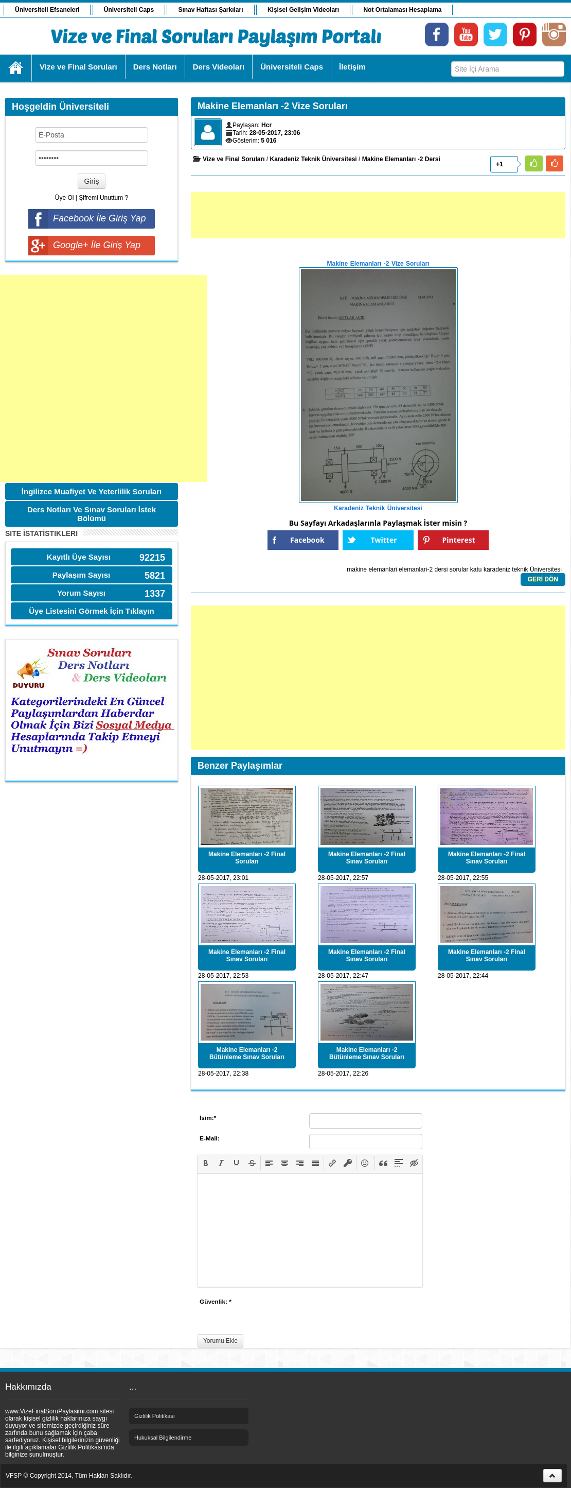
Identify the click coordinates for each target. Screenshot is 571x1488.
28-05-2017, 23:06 (274, 132)
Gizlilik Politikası (154, 1416)
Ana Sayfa (16, 68)
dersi (441, 569)
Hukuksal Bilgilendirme (162, 1437)
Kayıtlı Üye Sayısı (79, 556)
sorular (459, 569)
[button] (206, 1163)
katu (476, 569)
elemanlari (382, 569)
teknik (520, 569)
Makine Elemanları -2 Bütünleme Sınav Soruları (246, 1053)
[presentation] (205, 1163)
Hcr (266, 125)
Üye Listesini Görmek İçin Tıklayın (91, 611)
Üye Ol (64, 197)
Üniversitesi (546, 569)
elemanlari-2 (416, 569)
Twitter (383, 540)
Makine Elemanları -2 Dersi (401, 159)
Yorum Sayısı (81, 593)
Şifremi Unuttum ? (103, 197)
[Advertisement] (103, 378)
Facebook (307, 540)
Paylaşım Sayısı (81, 574)
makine (357, 569)
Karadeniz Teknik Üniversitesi (313, 159)
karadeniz (497, 569)
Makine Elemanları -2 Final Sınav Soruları (366, 858)
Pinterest (458, 540)
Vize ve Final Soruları (234, 159)
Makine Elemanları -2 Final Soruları (247, 858)
